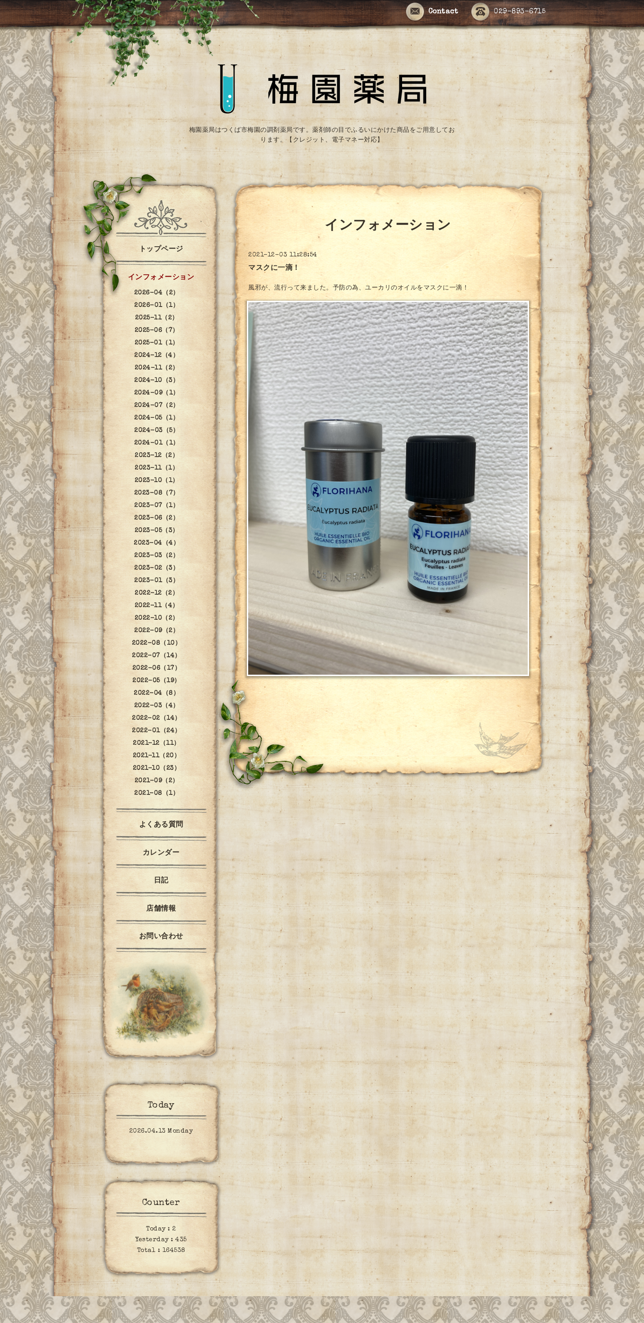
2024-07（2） (156, 406)
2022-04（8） (156, 693)
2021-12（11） (156, 743)
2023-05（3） (157, 531)
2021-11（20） (157, 756)
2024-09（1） (156, 393)
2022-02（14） (156, 718)
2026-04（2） (156, 293)
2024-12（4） (156, 356)
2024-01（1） (156, 443)
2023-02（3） (156, 568)
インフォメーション (161, 277)
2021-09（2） (157, 781)
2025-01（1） (157, 343)
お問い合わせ (161, 937)
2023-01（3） (156, 581)
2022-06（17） (156, 668)
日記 (161, 881)
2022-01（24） (156, 731)
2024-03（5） (156, 431)
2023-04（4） (156, 543)
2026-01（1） (156, 305)
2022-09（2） (156, 631)
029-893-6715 (508, 12)
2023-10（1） (157, 481)
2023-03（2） (156, 556)
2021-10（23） (157, 768)
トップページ (161, 249)
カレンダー (161, 853)
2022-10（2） (157, 618)
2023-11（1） (156, 468)
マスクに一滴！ (274, 268)
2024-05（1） (156, 418)
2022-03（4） (156, 706)
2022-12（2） (156, 593)
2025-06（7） (157, 331)
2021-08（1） (156, 793)
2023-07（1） (156, 506)
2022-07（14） (156, 656)
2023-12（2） (156, 456)
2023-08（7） (156, 493)
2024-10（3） (156, 381)
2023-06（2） (156, 518)
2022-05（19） (156, 681)
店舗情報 (161, 909)
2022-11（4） (157, 606)
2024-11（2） (157, 368)
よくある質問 (161, 825)
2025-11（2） (156, 318)
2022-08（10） (157, 643)
